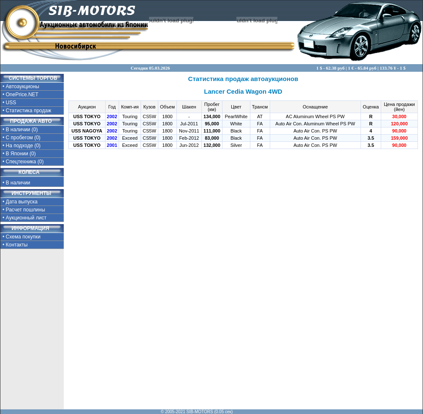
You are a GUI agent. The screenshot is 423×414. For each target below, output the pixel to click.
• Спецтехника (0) (23, 162)
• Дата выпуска (20, 202)
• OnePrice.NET (20, 94)
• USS (9, 103)
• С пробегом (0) (22, 138)
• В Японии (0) (19, 154)
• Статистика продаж (27, 111)
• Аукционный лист (24, 218)
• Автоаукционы (21, 86)
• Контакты (15, 245)
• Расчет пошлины (24, 210)
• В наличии (24, 182)
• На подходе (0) (22, 146)
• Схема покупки (22, 237)
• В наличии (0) (20, 130)
